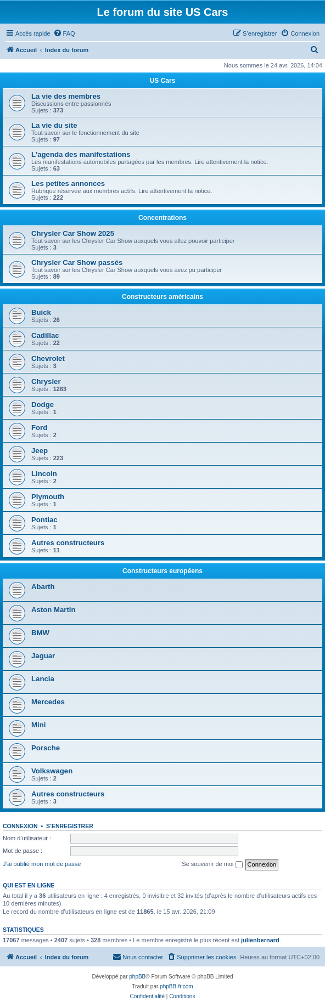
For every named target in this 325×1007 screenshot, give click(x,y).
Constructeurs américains (162, 297)
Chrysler (46, 381)
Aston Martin (53, 610)
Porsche (45, 748)
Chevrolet (48, 358)
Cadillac (45, 335)
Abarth (43, 586)
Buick (41, 312)
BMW (40, 633)
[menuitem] (64, 33)
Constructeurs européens (162, 571)
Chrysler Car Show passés (76, 262)
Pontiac (44, 520)
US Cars (163, 80)
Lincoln (44, 473)
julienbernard (260, 940)
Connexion (20, 826)
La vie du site (54, 125)
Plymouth (47, 497)
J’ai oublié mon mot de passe (42, 864)
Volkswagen (51, 771)
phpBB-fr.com (176, 986)
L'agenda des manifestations (80, 154)
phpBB (137, 977)
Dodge (42, 404)
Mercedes (48, 702)
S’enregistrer (69, 826)
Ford (39, 427)
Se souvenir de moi (212, 864)
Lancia (42, 679)
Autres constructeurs (67, 543)
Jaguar (43, 656)
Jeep (39, 450)
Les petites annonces (68, 183)
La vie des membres (65, 96)
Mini (38, 725)
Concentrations (162, 218)
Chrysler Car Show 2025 (72, 233)
